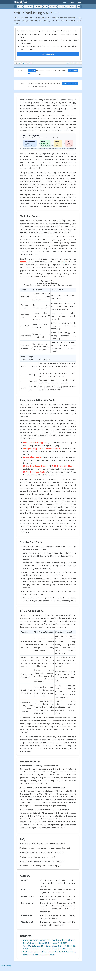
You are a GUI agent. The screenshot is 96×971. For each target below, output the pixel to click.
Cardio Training (71, 6)
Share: (21, 70)
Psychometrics (29, 63)
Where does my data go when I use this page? (42, 865)
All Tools (20, 6)
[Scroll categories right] (80, 6)
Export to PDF (70, 63)
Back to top (6, 965)
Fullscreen (77, 63)
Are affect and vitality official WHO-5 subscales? (42, 852)
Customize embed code (39, 86)
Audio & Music (29, 6)
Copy (70, 70)
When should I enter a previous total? (38, 857)
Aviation (45, 6)
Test (69, 83)
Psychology (21, 63)
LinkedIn (31, 71)
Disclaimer (74, 83)
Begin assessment (48, 54)
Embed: (21, 83)
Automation (38, 6)
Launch (75, 70)
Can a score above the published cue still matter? (43, 861)
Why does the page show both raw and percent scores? (46, 848)
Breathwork (62, 6)
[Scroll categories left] (15, 6)
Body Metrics (53, 6)
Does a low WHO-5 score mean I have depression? (43, 843)
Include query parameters (39, 74)
